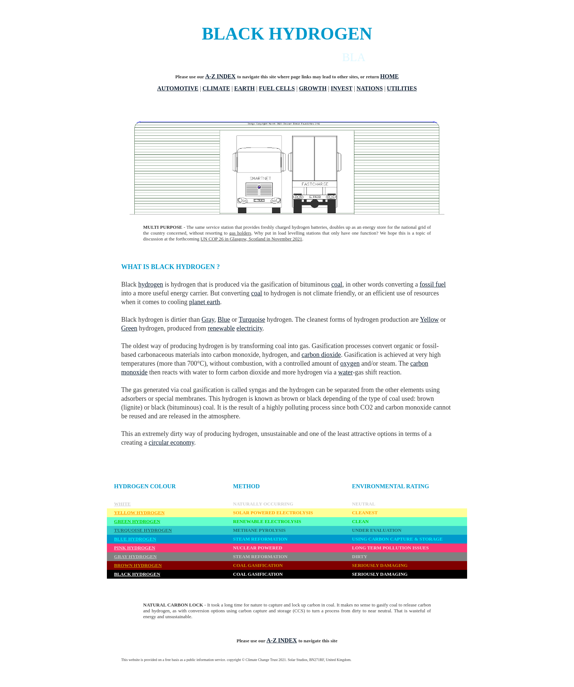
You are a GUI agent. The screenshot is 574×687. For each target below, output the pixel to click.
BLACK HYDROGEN (137, 574)
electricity (249, 328)
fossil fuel (433, 284)
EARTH (244, 88)
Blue (223, 319)
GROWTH (313, 88)
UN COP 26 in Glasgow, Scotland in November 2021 (251, 239)
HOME (389, 76)
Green (129, 328)
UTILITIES (402, 88)
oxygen (350, 363)
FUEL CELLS (277, 88)
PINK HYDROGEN (134, 547)
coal (336, 284)
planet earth (204, 302)
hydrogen (150, 284)
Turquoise (252, 319)
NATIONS (370, 88)
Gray (207, 319)
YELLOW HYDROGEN (139, 512)
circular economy (171, 442)
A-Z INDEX (220, 76)
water (345, 372)
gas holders (240, 233)
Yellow (429, 319)
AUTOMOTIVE (177, 88)
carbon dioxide (321, 354)
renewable (221, 328)
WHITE (122, 504)
